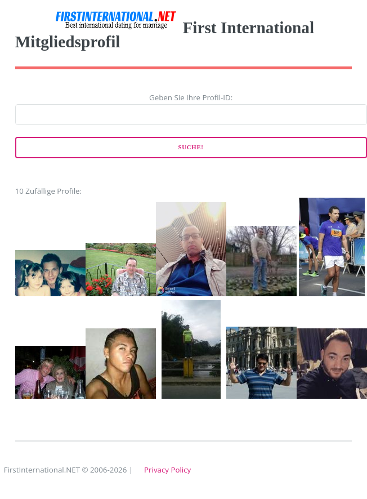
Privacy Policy (167, 470)
